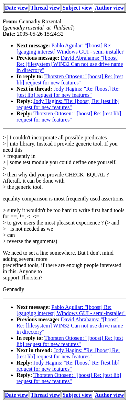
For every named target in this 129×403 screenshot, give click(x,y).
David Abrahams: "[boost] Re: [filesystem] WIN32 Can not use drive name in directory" (70, 64)
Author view (109, 8)
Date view (16, 8)
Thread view (45, 8)
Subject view (78, 8)
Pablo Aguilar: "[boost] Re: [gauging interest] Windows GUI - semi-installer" (71, 49)
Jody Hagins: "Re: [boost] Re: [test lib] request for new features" (68, 92)
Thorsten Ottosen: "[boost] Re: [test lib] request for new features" (70, 79)
